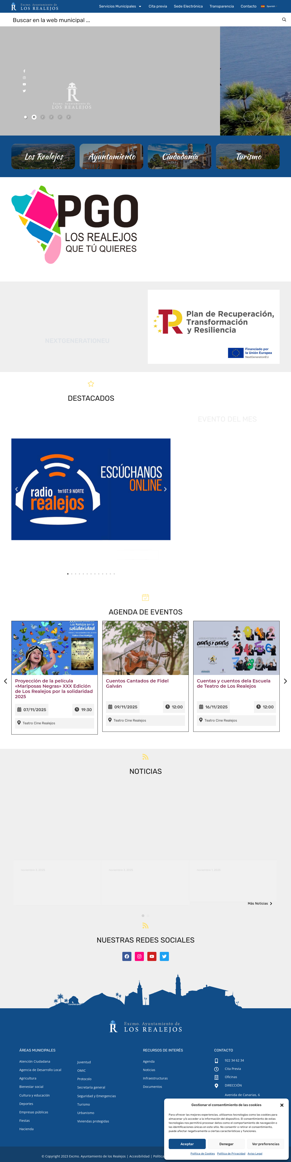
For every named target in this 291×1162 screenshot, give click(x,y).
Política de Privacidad (231, 1153)
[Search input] (146, 19)
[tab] (25, 117)
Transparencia (222, 6)
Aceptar (187, 1144)
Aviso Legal (255, 1153)
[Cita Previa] (216, 1069)
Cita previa (158, 6)
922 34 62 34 (234, 1060)
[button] (282, 1105)
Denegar (226, 1144)
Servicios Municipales (120, 6)
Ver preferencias (265, 1144)
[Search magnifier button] (284, 19)
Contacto (248, 6)
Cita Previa (233, 1068)
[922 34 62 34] (216, 1061)
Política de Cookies (203, 1153)
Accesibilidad (139, 1156)
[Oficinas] (216, 1077)
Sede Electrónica (188, 6)
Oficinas (231, 1077)
